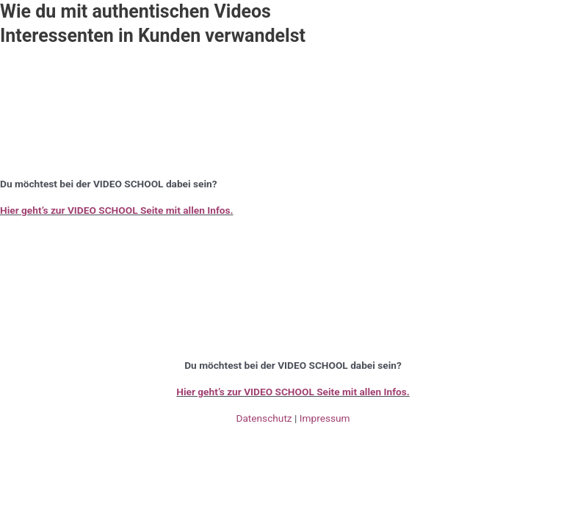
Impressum (325, 418)
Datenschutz (264, 418)
